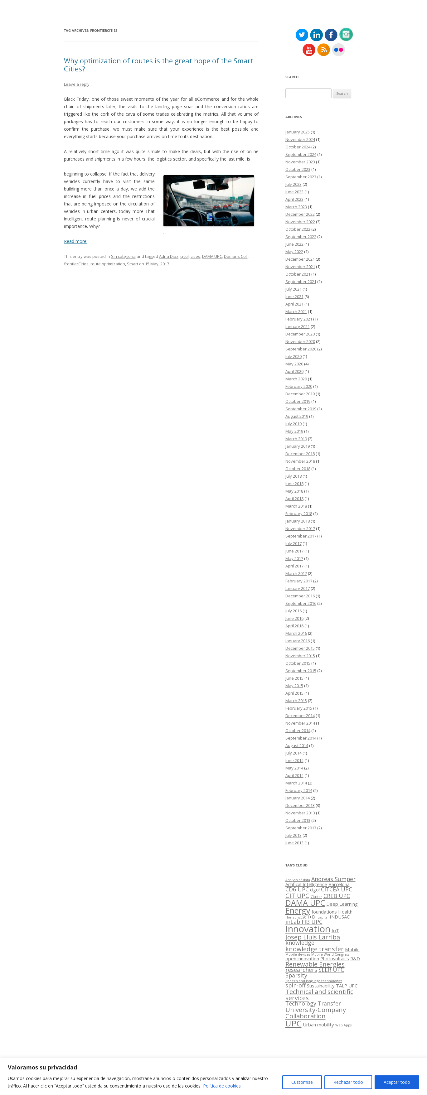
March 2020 (296, 379)
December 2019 (300, 394)
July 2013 (293, 835)
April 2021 (294, 304)
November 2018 (300, 461)
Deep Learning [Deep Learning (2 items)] (342, 904)
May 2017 (294, 558)
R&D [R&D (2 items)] (355, 958)
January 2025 (297, 132)
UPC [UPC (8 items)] (293, 1023)
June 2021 (294, 296)
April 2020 (294, 371)
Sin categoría (123, 256)
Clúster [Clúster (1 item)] (316, 897)
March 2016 (296, 633)
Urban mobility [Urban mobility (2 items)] (318, 1024)
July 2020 (293, 356)
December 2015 (300, 648)
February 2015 (298, 708)
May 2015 (294, 685)
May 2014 (294, 768)
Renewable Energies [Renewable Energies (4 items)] (315, 964)
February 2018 (298, 513)
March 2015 (296, 700)
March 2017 (296, 573)
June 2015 (294, 678)
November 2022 (300, 221)
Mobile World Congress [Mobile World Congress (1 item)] (330, 954)
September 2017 (300, 536)
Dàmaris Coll (236, 256)
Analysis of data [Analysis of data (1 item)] (297, 880)
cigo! (184, 256)
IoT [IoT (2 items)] (335, 930)
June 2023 (294, 192)
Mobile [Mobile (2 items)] (352, 949)
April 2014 (294, 775)
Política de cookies (222, 1086)
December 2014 (300, 715)
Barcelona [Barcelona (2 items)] (339, 884)
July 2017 (293, 543)
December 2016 (300, 596)
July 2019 (293, 424)
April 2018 (294, 498)
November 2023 (300, 162)
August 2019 (296, 416)
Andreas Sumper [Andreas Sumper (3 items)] (333, 879)
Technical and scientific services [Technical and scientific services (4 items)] (319, 994)
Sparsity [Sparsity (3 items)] (296, 975)
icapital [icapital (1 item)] (322, 917)
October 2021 (297, 274)
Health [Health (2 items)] (345, 912)
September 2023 (300, 177)
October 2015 (297, 663)
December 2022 (300, 214)
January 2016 (297, 641)
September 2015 (300, 670)
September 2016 (300, 603)
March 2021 (296, 311)
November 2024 (300, 139)
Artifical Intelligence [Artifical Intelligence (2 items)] (306, 884)
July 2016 (293, 611)
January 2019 (297, 446)
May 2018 (294, 491)
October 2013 (297, 820)
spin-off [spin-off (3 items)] (295, 985)
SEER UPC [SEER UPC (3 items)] (331, 969)
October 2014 (297, 730)
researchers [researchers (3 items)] (301, 969)
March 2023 (296, 207)
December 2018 (300, 453)
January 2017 (297, 588)
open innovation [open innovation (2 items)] (302, 958)
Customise (302, 1082)
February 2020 (298, 386)
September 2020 (300, 349)
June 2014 (294, 760)
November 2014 (300, 723)
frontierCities (76, 264)
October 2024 (297, 147)
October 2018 (297, 468)
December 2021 (300, 259)
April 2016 (294, 626)
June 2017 (294, 551)
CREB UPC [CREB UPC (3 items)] (336, 896)
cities (195, 256)
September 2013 (300, 828)
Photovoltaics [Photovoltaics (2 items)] (334, 958)
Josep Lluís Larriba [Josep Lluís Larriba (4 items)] (312, 937)
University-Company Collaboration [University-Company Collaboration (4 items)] (315, 1012)
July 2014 (293, 753)
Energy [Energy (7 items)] (297, 910)
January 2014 (297, 798)
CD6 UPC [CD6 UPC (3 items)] (297, 889)
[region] (213, 1076)
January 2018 (297, 521)
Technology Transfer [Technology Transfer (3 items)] (313, 1003)
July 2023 (293, 184)
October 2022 (297, 229)
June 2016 (294, 618)
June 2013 (294, 843)
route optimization (107, 264)
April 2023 (294, 199)
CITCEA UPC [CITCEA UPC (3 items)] (336, 889)
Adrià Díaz (168, 256)
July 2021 (293, 289)
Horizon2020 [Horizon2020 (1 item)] (295, 917)
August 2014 (296, 745)
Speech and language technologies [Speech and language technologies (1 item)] (313, 981)
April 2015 (294, 693)
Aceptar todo (397, 1082)
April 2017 (294, 566)
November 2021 (300, 266)
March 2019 (296, 438)
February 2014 (298, 790)
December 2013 (300, 805)
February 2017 (298, 581)
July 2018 (293, 476)
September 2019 (300, 409)
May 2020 (294, 364)
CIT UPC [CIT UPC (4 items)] (297, 895)
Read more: (75, 241)
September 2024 (300, 154)
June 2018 (294, 483)
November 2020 (300, 341)
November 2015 (300, 655)
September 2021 (300, 281)
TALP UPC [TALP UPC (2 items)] (346, 985)
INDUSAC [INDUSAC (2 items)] (340, 917)
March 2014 (296, 783)
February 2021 (298, 319)
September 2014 (300, 738)
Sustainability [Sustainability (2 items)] (321, 985)
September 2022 (300, 236)
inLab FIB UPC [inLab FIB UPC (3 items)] (304, 921)
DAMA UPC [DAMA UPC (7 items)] (305, 902)
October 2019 (297, 401)
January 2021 (297, 326)
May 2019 (294, 431)
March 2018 (296, 506)
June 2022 (294, 244)
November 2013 (300, 813)
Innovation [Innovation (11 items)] (307, 929)
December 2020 (300, 334)
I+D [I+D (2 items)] (311, 917)
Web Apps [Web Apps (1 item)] (343, 1025)
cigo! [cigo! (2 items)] (315, 889)
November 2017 (300, 528)
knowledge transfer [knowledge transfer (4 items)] (314, 948)
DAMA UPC (212, 256)
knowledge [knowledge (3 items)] (299, 942)
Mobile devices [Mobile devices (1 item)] (297, 954)
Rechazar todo (348, 1082)
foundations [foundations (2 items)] (324, 912)
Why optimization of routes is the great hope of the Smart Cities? (158, 64)
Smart (132, 264)
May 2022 (294, 251)
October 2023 (297, 169)
